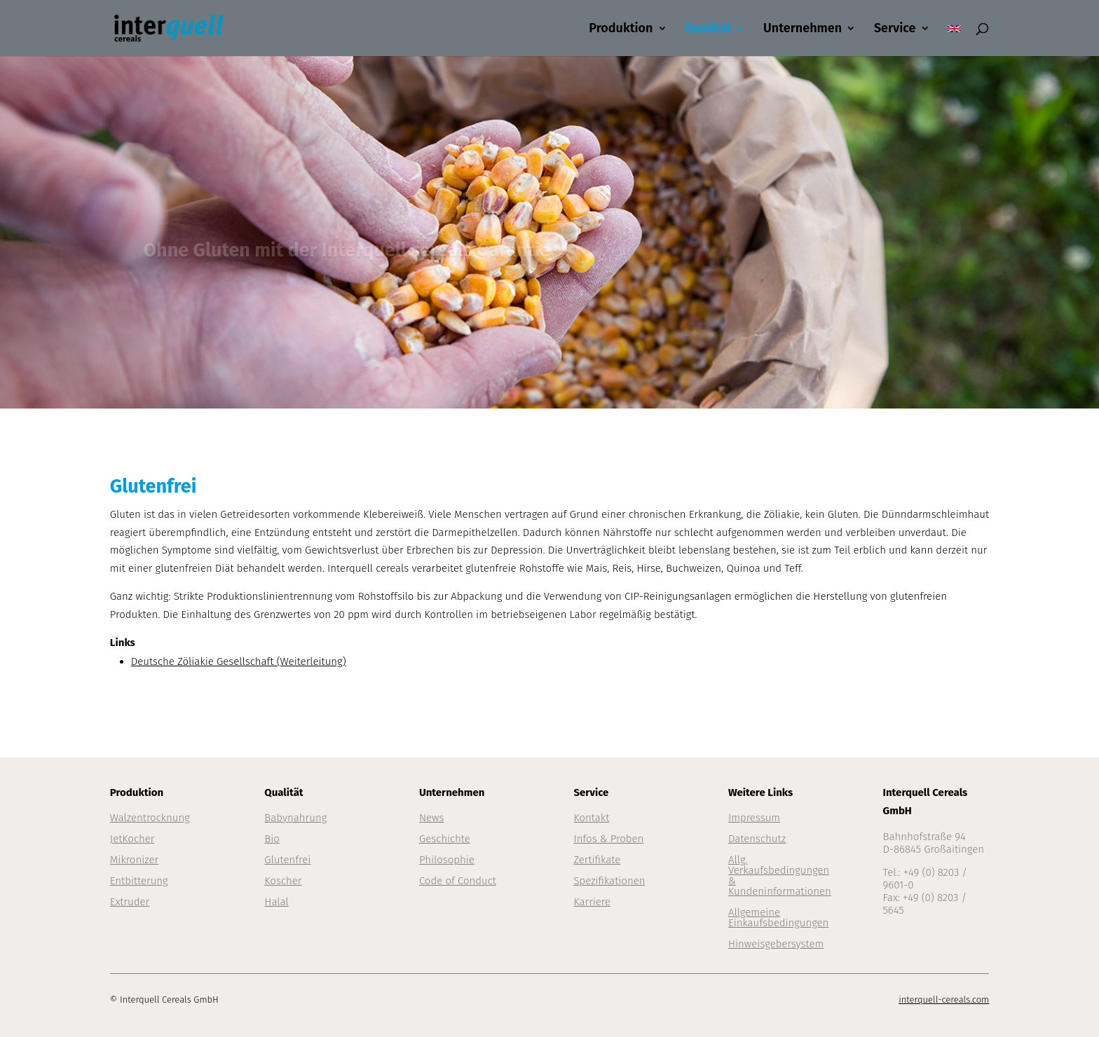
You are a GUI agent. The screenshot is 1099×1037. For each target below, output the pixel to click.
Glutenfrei (287, 859)
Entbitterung (139, 880)
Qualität (708, 29)
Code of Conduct (457, 880)
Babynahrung (295, 817)
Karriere (591, 901)
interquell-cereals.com (944, 999)
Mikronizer (134, 859)
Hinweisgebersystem (776, 944)
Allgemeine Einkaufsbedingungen (778, 917)
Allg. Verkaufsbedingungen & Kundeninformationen (779, 875)
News (431, 817)
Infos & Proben (608, 838)
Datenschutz (757, 838)
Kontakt (591, 817)
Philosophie (447, 859)
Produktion (621, 29)
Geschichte (444, 838)
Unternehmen (802, 29)
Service (895, 29)
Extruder (129, 901)
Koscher (282, 880)
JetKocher (132, 838)
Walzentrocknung (150, 817)
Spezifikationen (609, 880)
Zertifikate (596, 859)
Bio (272, 838)
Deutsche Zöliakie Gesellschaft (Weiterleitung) (238, 661)
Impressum (754, 817)
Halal (276, 901)
